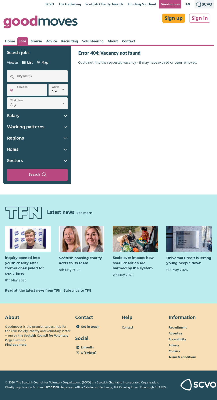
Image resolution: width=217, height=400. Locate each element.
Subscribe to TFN (77, 290)
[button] (11, 90)
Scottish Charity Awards (104, 4)
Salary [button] (37, 116)
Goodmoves (170, 4)
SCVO (50, 4)
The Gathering (69, 4)
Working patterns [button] (37, 127)
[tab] (10, 41)
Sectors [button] (37, 161)
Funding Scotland (142, 4)
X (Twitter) (88, 353)
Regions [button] (37, 138)
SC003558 (52, 387)
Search (38, 174)
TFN (187, 4)
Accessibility (177, 339)
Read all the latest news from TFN (32, 290)
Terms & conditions (182, 357)
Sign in (200, 18)
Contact (127, 327)
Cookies (174, 351)
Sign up (174, 18)
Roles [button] (37, 149)
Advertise (175, 333)
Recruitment (178, 327)
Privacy (174, 345)
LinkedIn (87, 347)
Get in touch (90, 327)
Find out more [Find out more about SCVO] (15, 345)
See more (84, 213)
